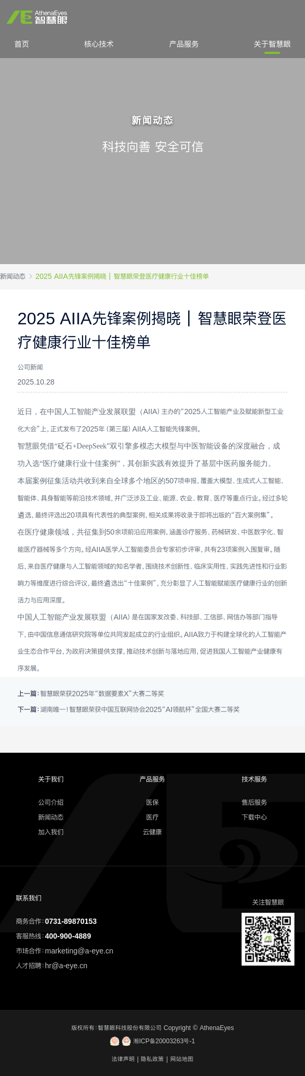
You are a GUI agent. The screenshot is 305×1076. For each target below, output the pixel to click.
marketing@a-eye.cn (79, 951)
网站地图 (181, 1059)
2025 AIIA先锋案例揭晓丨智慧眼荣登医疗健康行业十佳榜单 (122, 276)
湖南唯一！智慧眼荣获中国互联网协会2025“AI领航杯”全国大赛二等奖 (139, 709)
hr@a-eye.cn (66, 965)
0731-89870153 (71, 921)
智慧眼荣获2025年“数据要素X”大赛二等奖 (102, 693)
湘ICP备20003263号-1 (152, 1041)
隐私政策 (152, 1059)
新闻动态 (12, 276)
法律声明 (123, 1059)
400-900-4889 (68, 936)
